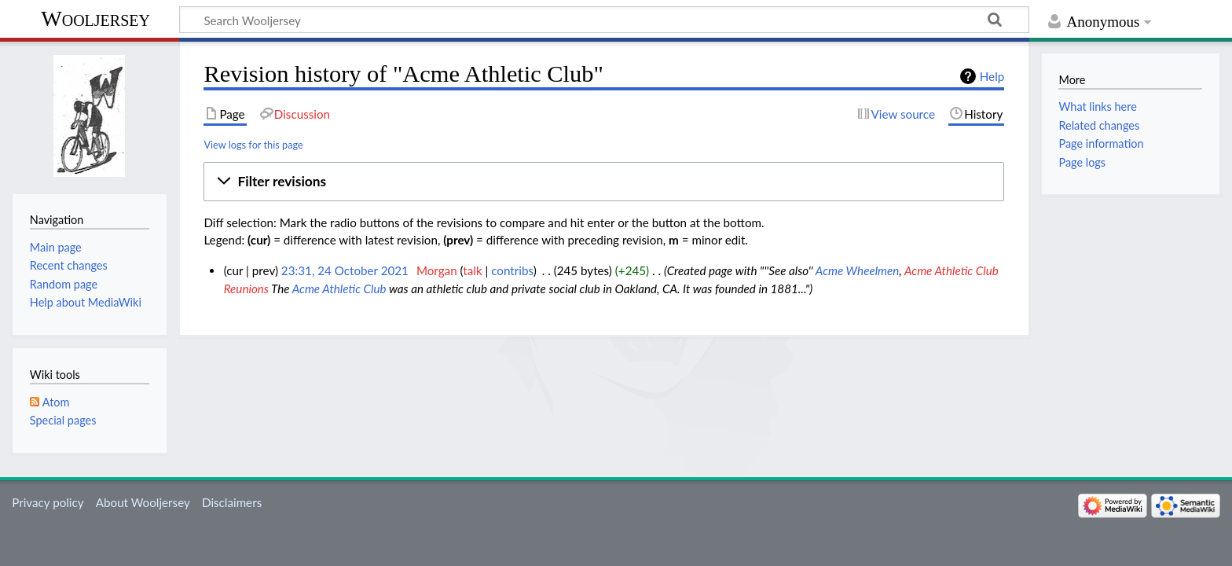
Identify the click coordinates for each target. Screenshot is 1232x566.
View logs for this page (253, 144)
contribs (512, 270)
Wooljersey (95, 18)
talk (472, 270)
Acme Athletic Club (339, 288)
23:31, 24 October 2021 (345, 270)
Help (992, 76)
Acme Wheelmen (858, 270)
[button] (604, 181)
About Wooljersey (143, 502)
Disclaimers (232, 502)
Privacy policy (47, 502)
